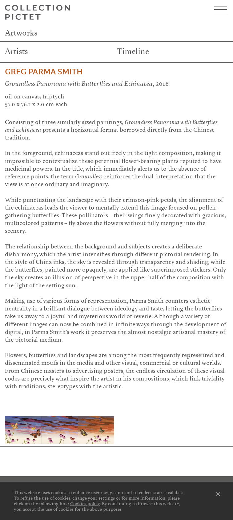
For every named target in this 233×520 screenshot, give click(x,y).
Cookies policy (85, 504)
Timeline (133, 51)
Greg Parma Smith (44, 72)
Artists (16, 51)
